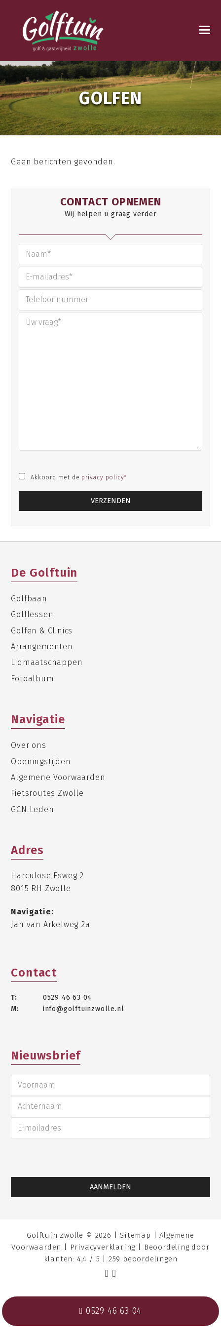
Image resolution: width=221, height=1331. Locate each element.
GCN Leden (32, 809)
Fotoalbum (32, 678)
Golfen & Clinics (42, 630)
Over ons (28, 745)
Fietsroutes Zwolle (47, 793)
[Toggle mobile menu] (204, 30)
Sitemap (135, 1235)
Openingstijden (41, 761)
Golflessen (32, 614)
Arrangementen (42, 646)
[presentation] (56, 1158)
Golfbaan (29, 598)
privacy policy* (104, 477)
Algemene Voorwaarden (58, 777)
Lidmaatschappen (46, 662)
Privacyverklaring (103, 1247)
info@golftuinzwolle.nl (83, 1009)
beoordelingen (143, 1258)
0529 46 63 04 (67, 997)
